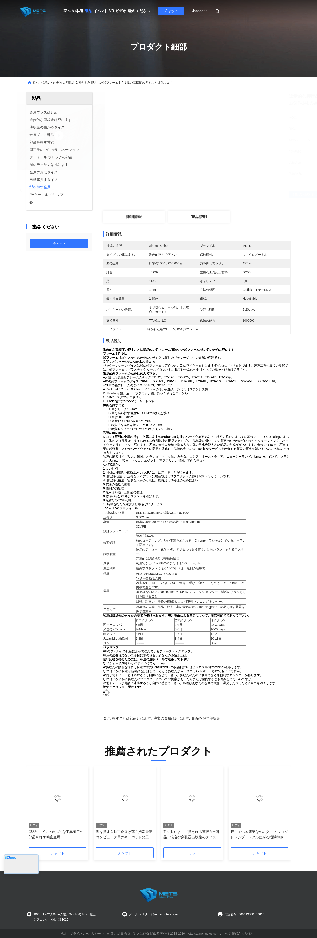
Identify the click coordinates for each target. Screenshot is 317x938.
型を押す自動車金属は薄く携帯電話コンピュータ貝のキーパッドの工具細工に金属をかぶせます (124, 835)
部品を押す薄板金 (206, 718)
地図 (64, 933)
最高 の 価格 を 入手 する (220, 194)
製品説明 (199, 217)
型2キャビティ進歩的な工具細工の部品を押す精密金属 (56, 834)
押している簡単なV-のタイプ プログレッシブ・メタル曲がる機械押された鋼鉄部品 (259, 835)
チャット (171, 11)
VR (111, 11)
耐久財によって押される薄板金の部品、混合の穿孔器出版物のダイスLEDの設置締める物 (191, 835)
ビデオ (121, 11)
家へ (66, 11)
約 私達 (77, 11)
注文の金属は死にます (171, 718)
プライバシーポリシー (85, 933)
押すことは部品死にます (131, 718)
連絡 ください (139, 11)
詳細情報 (134, 217)
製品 (88, 11)
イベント (101, 11)
